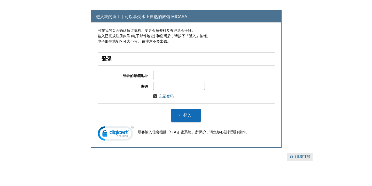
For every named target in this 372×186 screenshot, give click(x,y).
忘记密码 (163, 96)
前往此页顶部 (300, 157)
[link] (116, 134)
